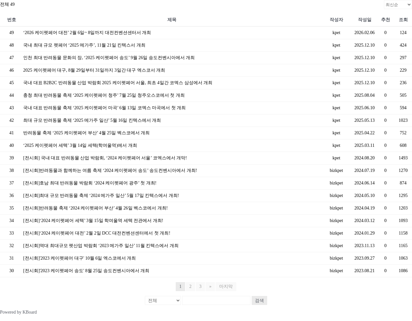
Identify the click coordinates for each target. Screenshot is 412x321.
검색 (259, 300)
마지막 (226, 286)
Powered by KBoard (18, 312)
